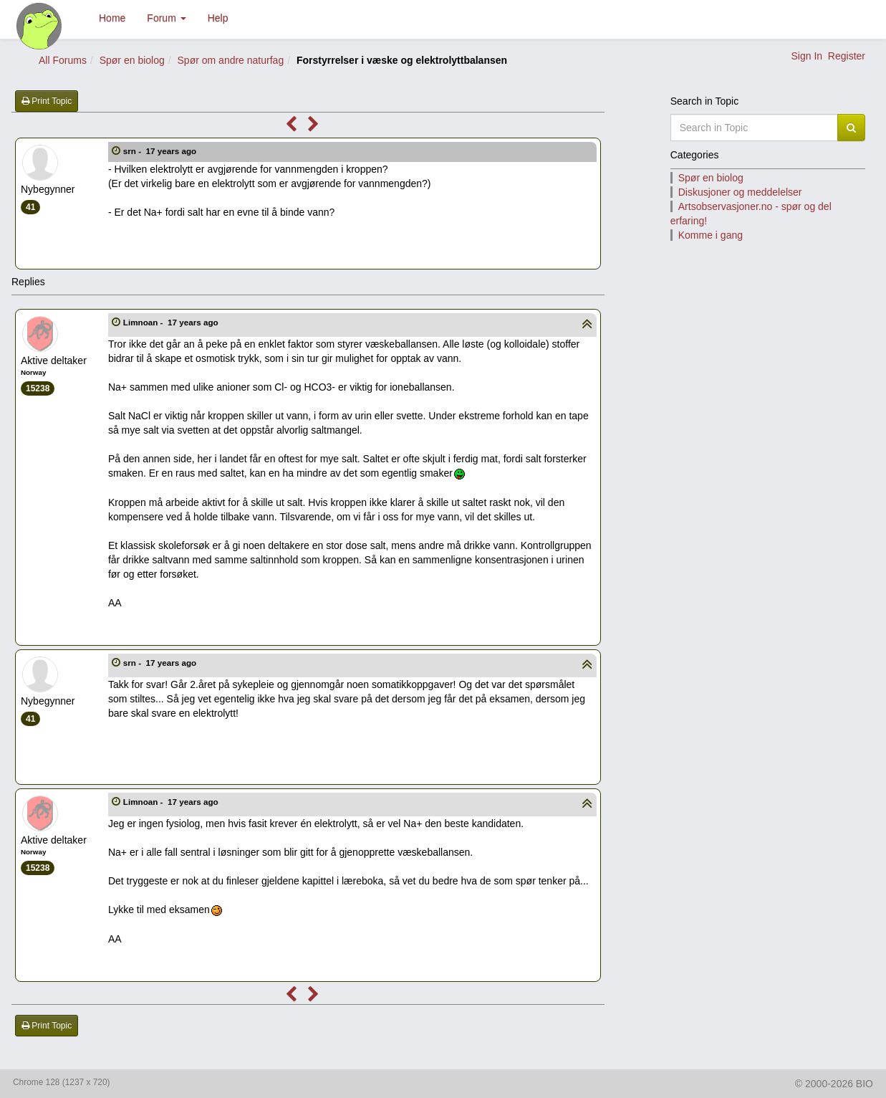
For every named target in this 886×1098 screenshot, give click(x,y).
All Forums (63, 60)
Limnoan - (172, 322)
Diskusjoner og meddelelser (740, 192)
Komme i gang (710, 235)
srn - (161, 151)
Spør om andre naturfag (231, 60)
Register (846, 56)
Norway (33, 372)
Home (112, 18)
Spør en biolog (132, 60)
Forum (166, 18)
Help (218, 18)
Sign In (806, 56)
